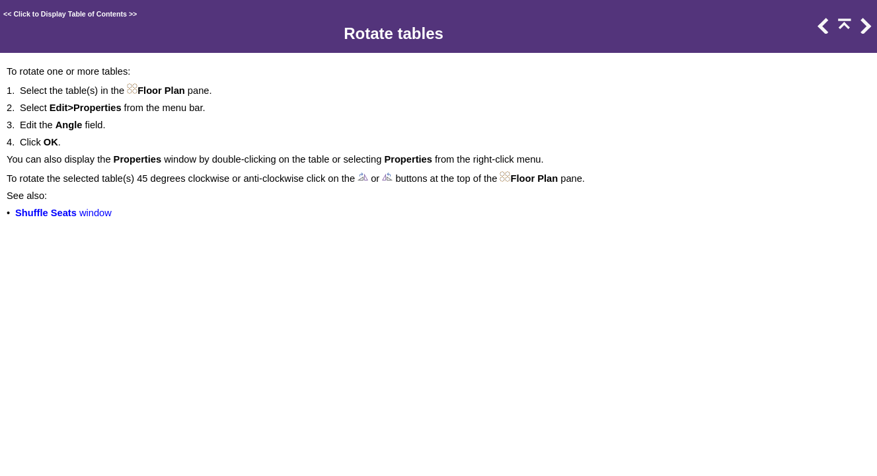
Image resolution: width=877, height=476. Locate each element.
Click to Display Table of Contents (70, 14)
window (94, 213)
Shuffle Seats (46, 213)
